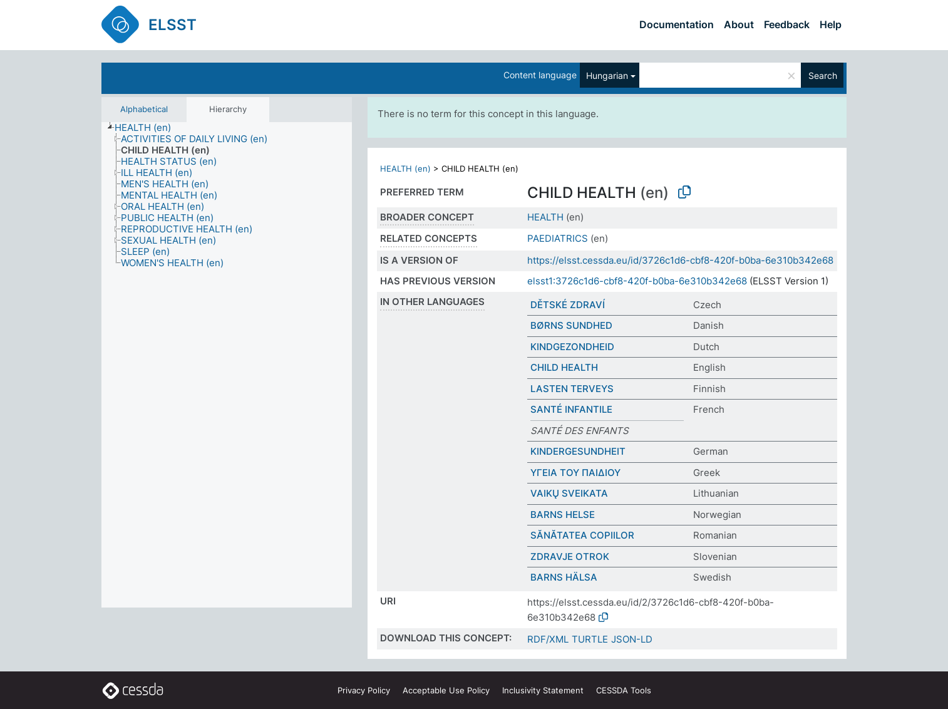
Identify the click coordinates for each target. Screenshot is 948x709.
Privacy (363, 690)
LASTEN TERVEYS (572, 389)
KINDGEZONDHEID (572, 347)
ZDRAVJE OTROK (569, 556)
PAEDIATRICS (557, 238)
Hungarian (607, 75)
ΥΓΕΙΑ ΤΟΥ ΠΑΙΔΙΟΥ (575, 473)
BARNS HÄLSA (563, 577)
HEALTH (545, 217)
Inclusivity (543, 690)
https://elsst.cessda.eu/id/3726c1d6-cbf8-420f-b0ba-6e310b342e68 (680, 260)
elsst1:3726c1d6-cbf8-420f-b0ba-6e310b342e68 (637, 281)
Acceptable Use (446, 690)
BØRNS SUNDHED (571, 325)
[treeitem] (148, 127)
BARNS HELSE (562, 514)
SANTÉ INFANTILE (571, 409)
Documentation (676, 24)
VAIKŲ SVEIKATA (569, 493)
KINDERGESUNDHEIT (578, 451)
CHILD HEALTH (564, 367)
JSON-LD (631, 639)
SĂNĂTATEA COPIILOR (582, 535)
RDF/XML (548, 639)
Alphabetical (144, 109)
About (739, 24)
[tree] (226, 365)
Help (831, 24)
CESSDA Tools (623, 690)
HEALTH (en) (405, 168)
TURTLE (590, 639)
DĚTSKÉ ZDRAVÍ (567, 305)
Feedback (787, 24)
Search (822, 75)
